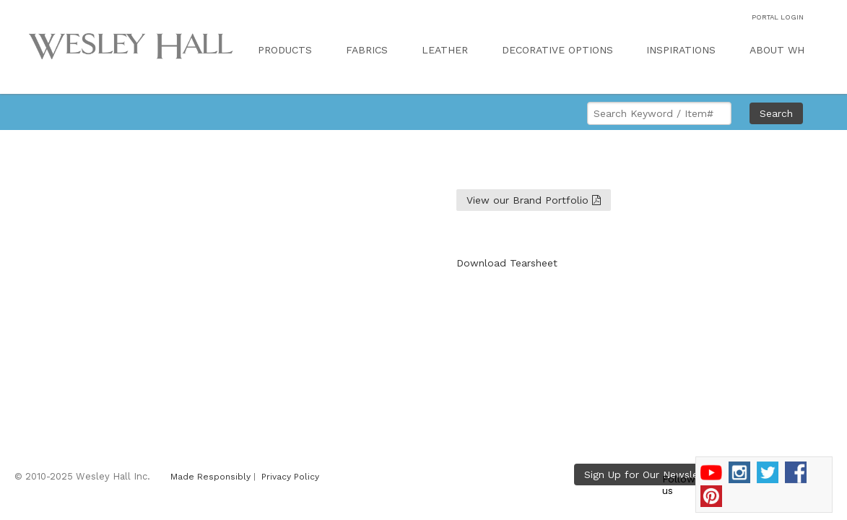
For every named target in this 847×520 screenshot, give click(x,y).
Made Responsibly (210, 477)
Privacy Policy (290, 477)
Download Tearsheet (506, 263)
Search (776, 113)
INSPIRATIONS (681, 50)
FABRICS (367, 50)
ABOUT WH (777, 50)
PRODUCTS (285, 50)
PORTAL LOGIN (778, 17)
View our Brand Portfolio (533, 200)
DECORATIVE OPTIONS (557, 50)
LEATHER (445, 50)
